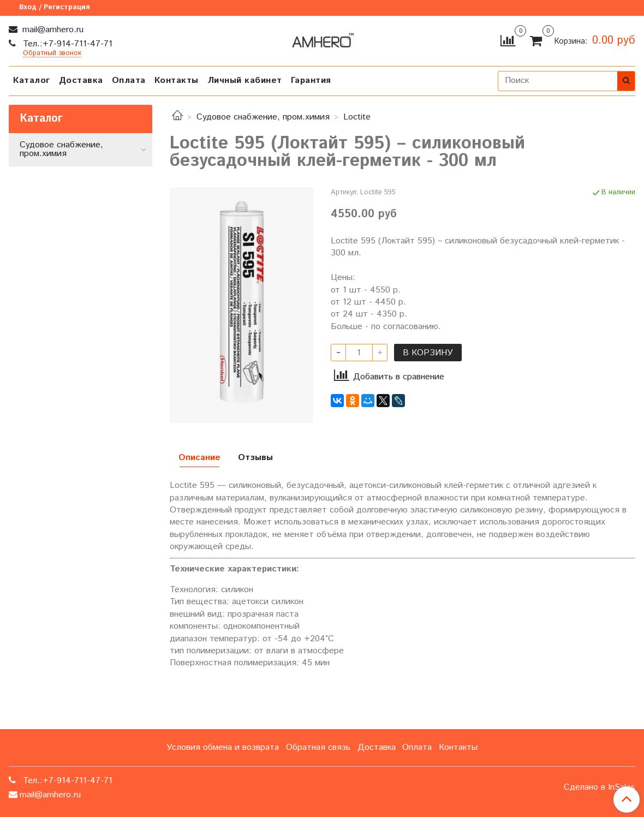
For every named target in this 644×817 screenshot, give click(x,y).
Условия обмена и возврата (222, 747)
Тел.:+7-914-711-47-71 (66, 44)
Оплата (129, 80)
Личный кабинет (244, 80)
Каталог (31, 80)
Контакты (176, 80)
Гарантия (311, 80)
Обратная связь (318, 747)
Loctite (357, 117)
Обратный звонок (52, 53)
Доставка (81, 80)
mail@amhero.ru (52, 29)
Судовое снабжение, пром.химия (263, 117)
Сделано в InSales (599, 787)
